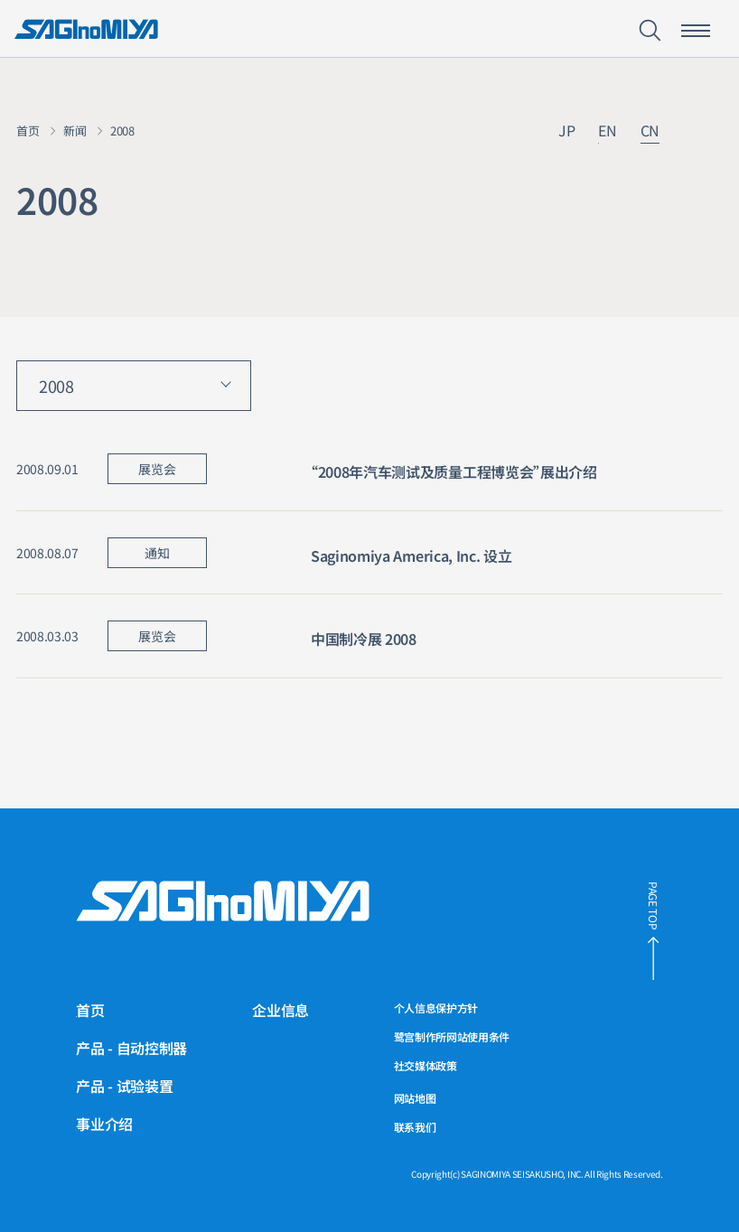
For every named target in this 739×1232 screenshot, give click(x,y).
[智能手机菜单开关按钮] (695, 31)
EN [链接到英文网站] (607, 131)
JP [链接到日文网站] (566, 131)
